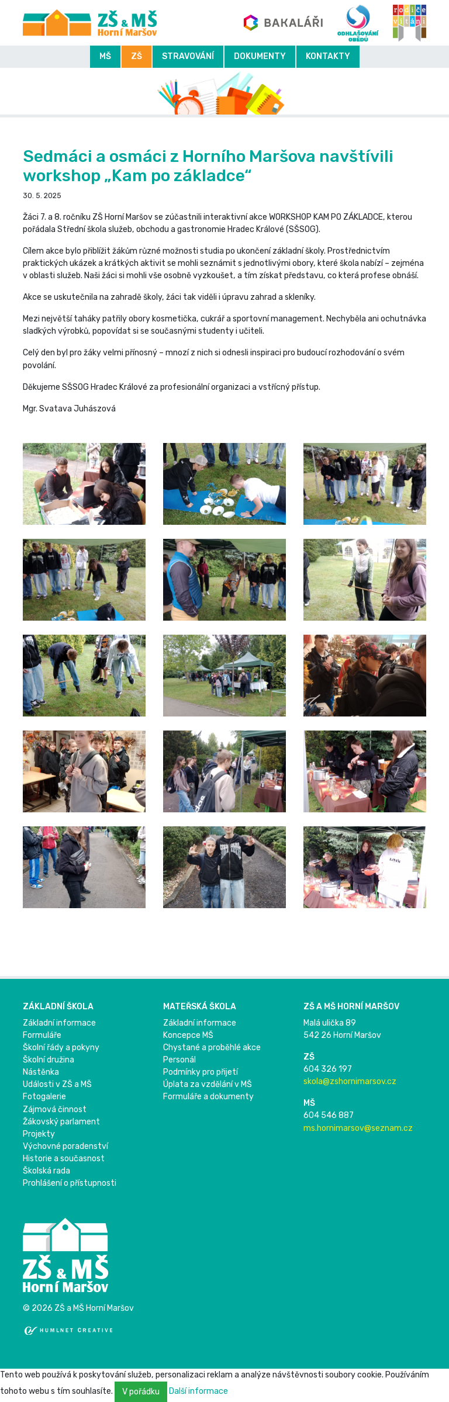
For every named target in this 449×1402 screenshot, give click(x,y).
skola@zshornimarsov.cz (349, 1081)
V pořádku (141, 1392)
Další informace (198, 1391)
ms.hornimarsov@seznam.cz (358, 1128)
